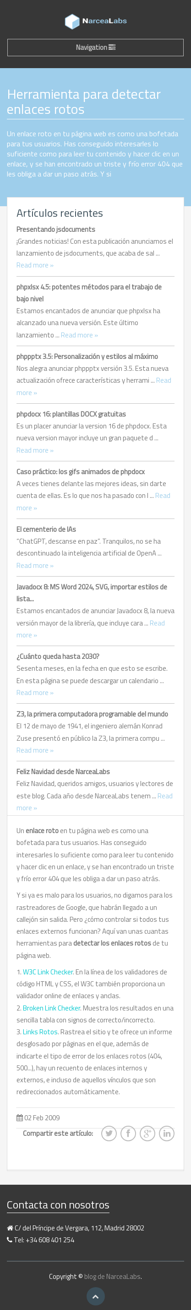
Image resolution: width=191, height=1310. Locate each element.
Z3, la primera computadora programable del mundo (92, 714)
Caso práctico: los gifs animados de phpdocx (80, 471)
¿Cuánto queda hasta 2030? (57, 656)
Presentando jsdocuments (55, 229)
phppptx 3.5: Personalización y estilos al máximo (87, 356)
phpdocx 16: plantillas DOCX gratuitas (71, 414)
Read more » (35, 265)
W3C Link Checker (48, 972)
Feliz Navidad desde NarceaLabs (63, 771)
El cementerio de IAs (46, 529)
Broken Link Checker (51, 1008)
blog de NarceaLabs (112, 1276)
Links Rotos (40, 1032)
